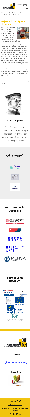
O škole (6, 12)
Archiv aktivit (5, 14)
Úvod (2, 12)
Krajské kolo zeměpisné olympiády (10, 16)
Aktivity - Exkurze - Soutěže (15, 12)
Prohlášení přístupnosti (15, 405)
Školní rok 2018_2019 (14, 14)
